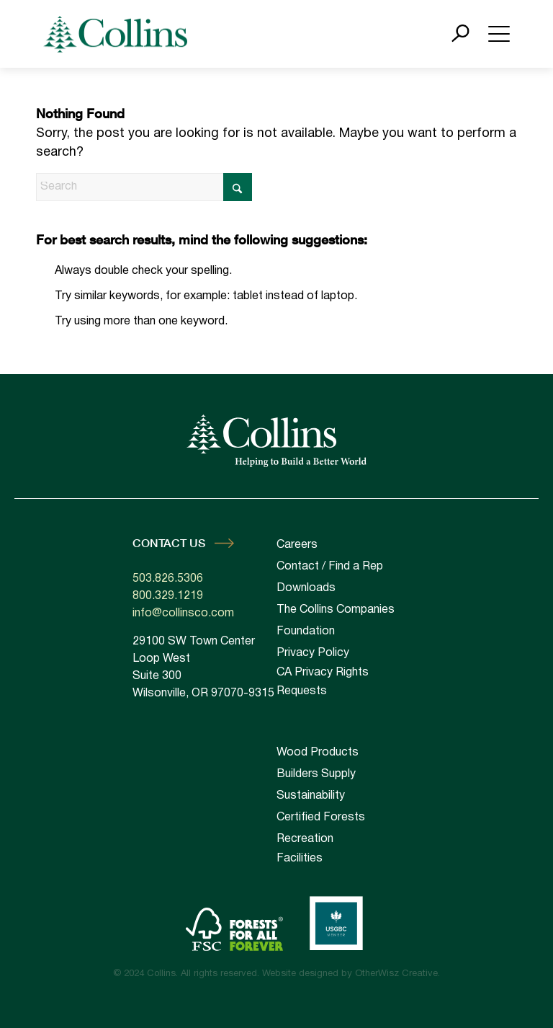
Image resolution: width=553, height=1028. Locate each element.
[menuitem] (348, 752)
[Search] (144, 187)
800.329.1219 (167, 596)
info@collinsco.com (183, 613)
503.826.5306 (167, 579)
